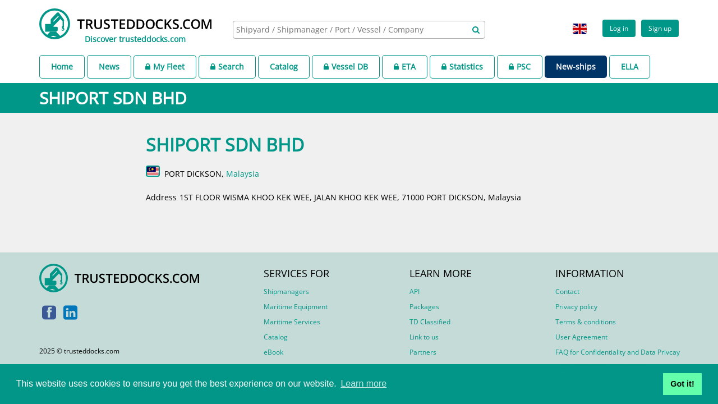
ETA (405, 66)
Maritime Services (292, 322)
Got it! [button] (682, 383)
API (414, 291)
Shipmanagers (286, 291)
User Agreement (581, 337)
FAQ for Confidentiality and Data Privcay (617, 352)
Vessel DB (346, 66)
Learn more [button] (363, 383)
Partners (422, 352)
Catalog (284, 66)
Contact (567, 291)
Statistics (462, 66)
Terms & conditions (585, 322)
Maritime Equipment (296, 306)
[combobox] (359, 30)
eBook (273, 352)
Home (62, 66)
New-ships (576, 66)
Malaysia (242, 173)
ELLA (629, 66)
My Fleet (165, 66)
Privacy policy (576, 306)
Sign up (659, 28)
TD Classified (429, 322)
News (109, 66)
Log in (619, 28)
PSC (520, 66)
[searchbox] (346, 29)
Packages (424, 306)
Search (227, 66)
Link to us (424, 337)
